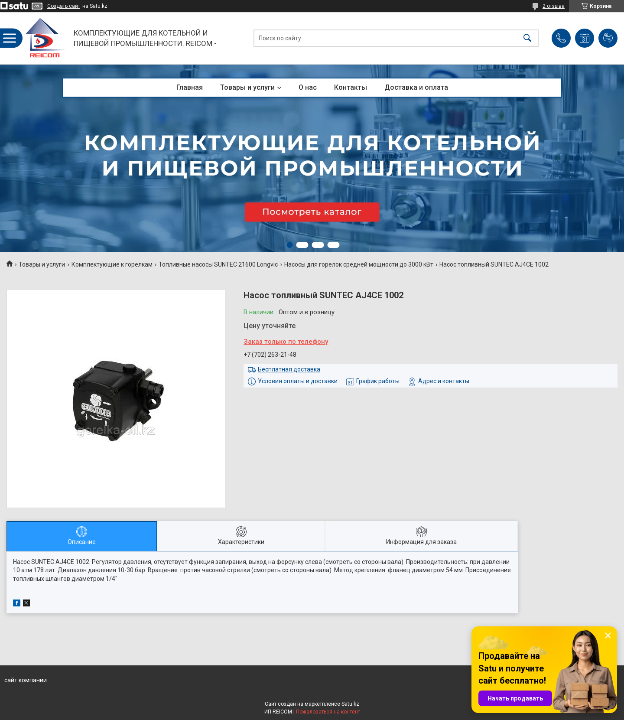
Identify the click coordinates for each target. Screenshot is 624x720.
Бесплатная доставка (289, 369)
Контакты (350, 87)
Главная (189, 87)
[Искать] (527, 38)
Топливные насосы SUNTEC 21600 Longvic (218, 264)
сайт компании (25, 680)
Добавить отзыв (608, 38)
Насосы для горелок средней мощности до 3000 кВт (358, 264)
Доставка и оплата (416, 87)
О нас (308, 87)
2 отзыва (554, 6)
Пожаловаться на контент (328, 712)
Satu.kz (350, 704)
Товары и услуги (247, 87)
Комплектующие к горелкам (112, 264)
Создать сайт (63, 6)
